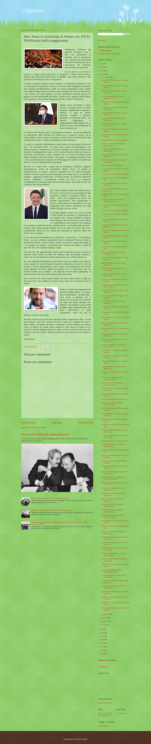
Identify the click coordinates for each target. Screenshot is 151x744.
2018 (102, 633)
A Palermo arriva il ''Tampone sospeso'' (114, 441)
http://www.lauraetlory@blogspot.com (105, 714)
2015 (102, 643)
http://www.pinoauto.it (105, 703)
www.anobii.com (121, 713)
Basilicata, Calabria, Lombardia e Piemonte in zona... (113, 404)
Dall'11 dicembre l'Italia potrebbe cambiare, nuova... (113, 511)
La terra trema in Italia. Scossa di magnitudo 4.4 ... (113, 97)
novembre (105, 614)
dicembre (105, 77)
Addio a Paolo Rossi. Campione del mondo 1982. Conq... (113, 478)
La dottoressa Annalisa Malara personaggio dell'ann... (112, 571)
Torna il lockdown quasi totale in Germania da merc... (112, 384)
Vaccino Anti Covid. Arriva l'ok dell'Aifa (115, 174)
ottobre (104, 618)
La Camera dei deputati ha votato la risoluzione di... (113, 489)
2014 (102, 647)
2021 (102, 71)
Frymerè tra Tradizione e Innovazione (114, 399)
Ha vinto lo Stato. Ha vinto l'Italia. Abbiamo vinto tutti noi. (45, 434)
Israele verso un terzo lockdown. (112, 165)
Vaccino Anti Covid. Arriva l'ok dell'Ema (115, 210)
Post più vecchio (85, 422)
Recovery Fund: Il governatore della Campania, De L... (114, 253)
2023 (102, 64)
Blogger (84, 739)
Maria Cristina (105, 50)
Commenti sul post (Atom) (37, 427)
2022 (102, 67)
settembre (105, 621)
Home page (57, 422)
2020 (102, 74)
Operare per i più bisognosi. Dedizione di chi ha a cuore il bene (51, 510)
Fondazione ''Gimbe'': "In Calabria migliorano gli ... (113, 445)
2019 (102, 629)
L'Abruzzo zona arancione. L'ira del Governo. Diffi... (113, 554)
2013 (102, 650)
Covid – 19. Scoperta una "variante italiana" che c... (113, 144)
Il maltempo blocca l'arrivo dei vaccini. (114, 140)
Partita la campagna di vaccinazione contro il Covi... (113, 346)
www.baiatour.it (103, 726)
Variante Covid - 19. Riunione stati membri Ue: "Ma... (113, 200)
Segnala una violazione (107, 660)
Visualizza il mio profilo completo (109, 54)
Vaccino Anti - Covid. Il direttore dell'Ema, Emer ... (112, 505)
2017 (102, 636)
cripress (32, 10)
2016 (102, 640)
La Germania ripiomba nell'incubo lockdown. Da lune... (113, 516)
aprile (104, 625)
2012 (102, 654)
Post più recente (28, 422)
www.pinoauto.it (103, 667)
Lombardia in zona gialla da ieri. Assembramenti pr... (112, 378)
